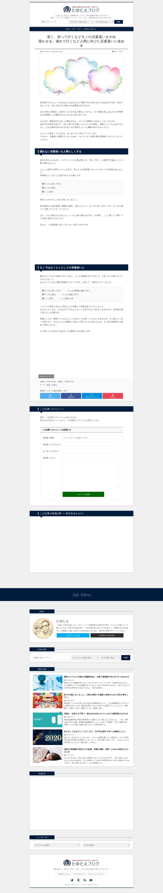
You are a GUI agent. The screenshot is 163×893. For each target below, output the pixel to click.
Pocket (112, 397)
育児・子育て (118, 51)
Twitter (50, 397)
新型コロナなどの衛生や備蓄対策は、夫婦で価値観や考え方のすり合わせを (96, 677)
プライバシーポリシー (96, 874)
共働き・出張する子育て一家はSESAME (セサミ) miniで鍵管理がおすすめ (96, 714)
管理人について (64, 874)
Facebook (71, 397)
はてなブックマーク (92, 397)
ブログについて (79, 874)
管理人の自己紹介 (108, 635)
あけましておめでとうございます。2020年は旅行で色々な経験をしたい (95, 731)
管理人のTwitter (74, 635)
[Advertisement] (81, 244)
